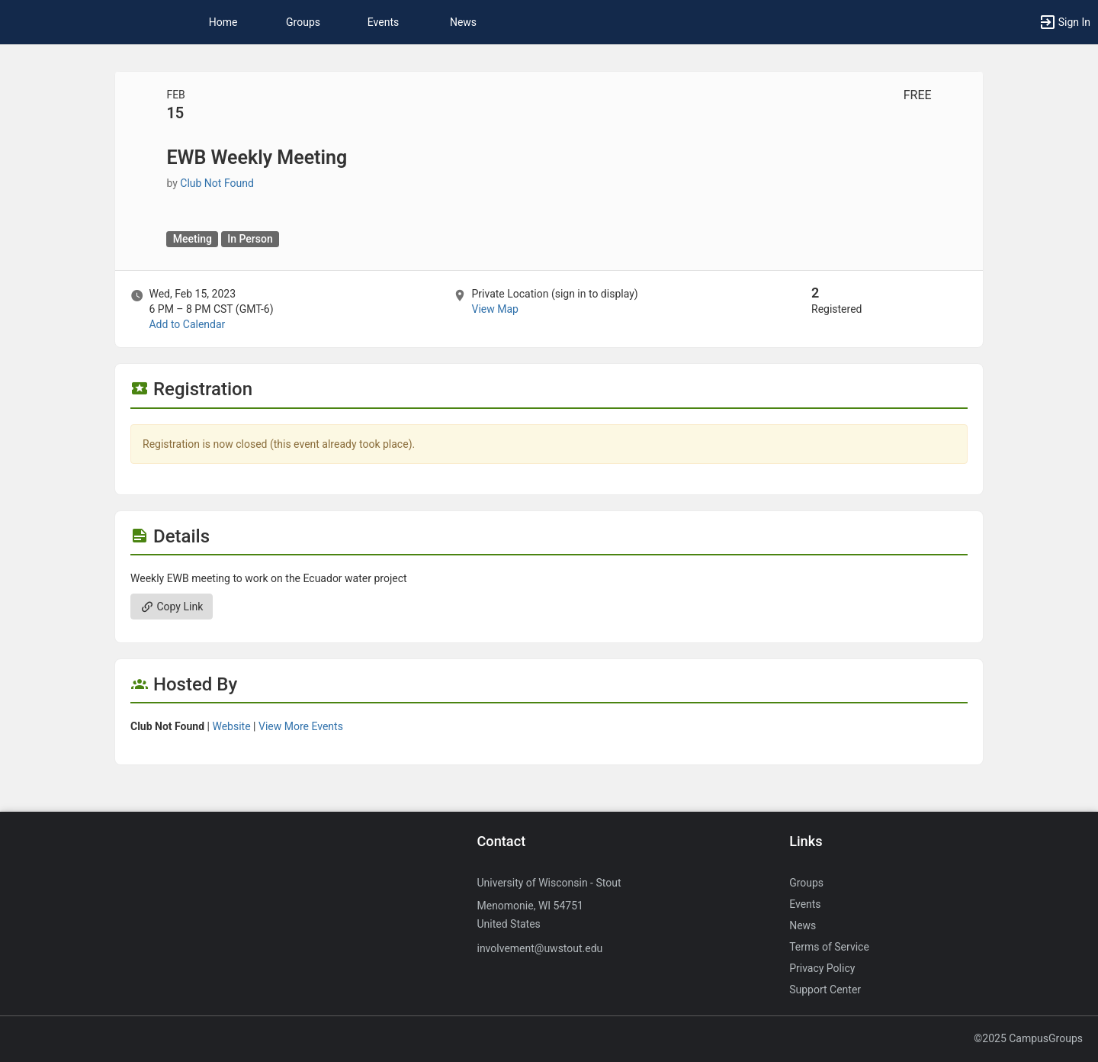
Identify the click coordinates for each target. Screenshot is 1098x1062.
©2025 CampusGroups (1028, 1038)
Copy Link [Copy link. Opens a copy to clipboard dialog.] (171, 606)
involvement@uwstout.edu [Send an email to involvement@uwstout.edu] (539, 948)
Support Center (825, 989)
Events (383, 22)
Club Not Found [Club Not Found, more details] (217, 183)
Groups (303, 22)
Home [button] (223, 22)
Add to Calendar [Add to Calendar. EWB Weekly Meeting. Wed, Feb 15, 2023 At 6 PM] (187, 324)
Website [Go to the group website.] (231, 726)
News (463, 22)
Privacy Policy (822, 968)
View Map (494, 309)
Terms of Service (829, 947)
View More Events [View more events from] (300, 726)
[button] (1064, 22)
